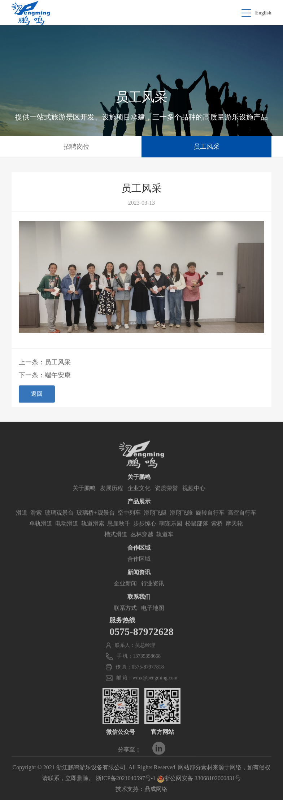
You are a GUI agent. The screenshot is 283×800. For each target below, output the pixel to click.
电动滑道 (66, 535)
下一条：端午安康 (45, 378)
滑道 (21, 524)
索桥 (217, 535)
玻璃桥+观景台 (95, 524)
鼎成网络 (155, 789)
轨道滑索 (92, 535)
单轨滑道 (40, 535)
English (263, 13)
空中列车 (129, 524)
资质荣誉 (166, 499)
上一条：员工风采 (45, 365)
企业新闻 (125, 595)
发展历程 (111, 499)
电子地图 (152, 619)
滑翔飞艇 (155, 524)
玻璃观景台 (59, 524)
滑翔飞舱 (181, 524)
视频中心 (193, 499)
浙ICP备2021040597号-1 (126, 778)
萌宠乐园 (170, 535)
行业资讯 (152, 595)
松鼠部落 (196, 535)
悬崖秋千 (118, 535)
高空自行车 (241, 524)
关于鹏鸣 (84, 499)
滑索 (36, 524)
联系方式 (125, 619)
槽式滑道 (115, 546)
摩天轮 (234, 535)
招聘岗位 (77, 146)
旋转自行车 (210, 524)
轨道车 (165, 546)
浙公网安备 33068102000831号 (199, 778)
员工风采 (206, 146)
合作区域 (139, 570)
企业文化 (139, 499)
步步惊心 (144, 535)
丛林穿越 (141, 546)
